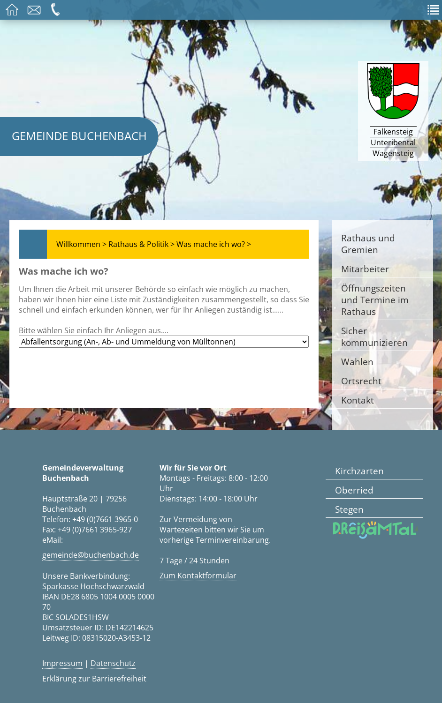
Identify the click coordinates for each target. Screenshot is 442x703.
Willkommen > (81, 244)
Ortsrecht (361, 381)
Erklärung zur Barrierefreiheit (94, 678)
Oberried (354, 490)
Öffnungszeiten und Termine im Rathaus (375, 299)
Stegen (349, 509)
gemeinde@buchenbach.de (90, 555)
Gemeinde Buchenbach (79, 135)
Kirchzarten (359, 471)
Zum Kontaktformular (198, 575)
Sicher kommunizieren (374, 336)
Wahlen (357, 361)
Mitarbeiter (365, 269)
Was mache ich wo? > (213, 244)
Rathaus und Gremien (368, 243)
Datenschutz (113, 663)
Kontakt (357, 400)
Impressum (62, 663)
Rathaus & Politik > (141, 244)
